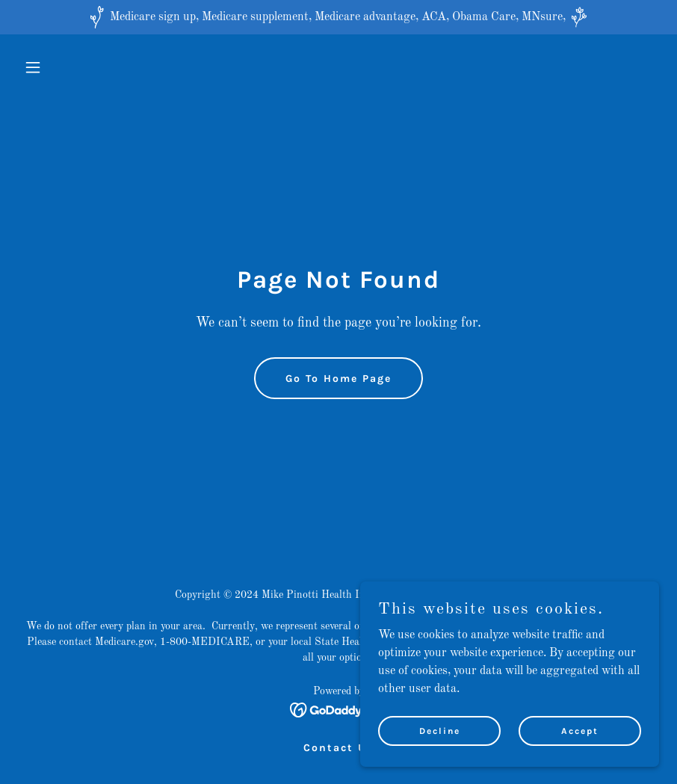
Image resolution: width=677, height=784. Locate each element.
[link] (339, 710)
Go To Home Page (338, 378)
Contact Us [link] (338, 747)
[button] (66, 67)
